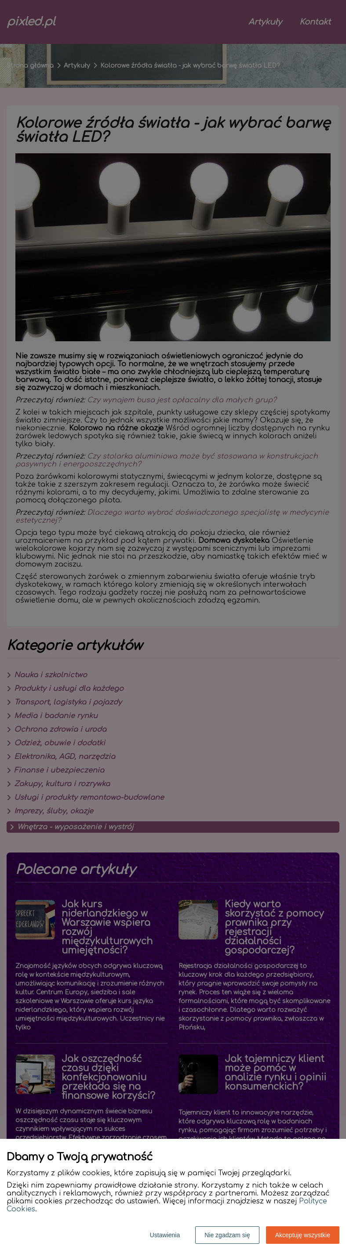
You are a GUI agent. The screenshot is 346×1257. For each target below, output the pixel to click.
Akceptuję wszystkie (302, 1235)
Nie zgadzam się (227, 1235)
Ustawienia (165, 1235)
